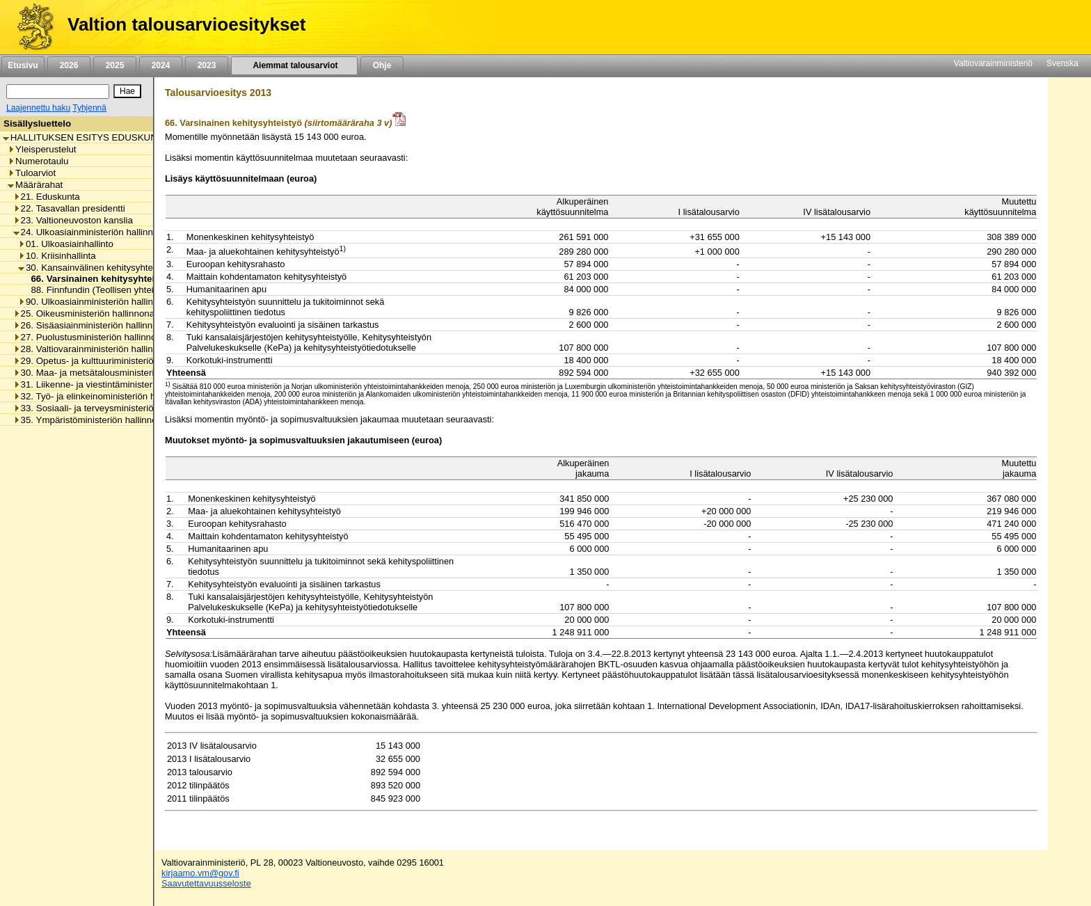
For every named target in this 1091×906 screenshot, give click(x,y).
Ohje (382, 65)
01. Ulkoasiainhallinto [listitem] (65, 244)
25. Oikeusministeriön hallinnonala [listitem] (87, 313)
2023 (207, 65)
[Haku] (57, 91)
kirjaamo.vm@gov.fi (200, 873)
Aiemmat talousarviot (294, 65)
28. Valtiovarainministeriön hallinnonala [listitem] (97, 349)
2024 (161, 65)
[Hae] (127, 91)
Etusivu (23, 65)
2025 (115, 65)
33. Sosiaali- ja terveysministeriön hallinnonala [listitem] (112, 408)
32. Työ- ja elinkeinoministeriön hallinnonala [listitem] (106, 396)
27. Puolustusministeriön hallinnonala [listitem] (93, 337)
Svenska (1062, 63)
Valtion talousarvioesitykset (186, 24)
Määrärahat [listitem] (35, 185)
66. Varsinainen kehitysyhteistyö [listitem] (98, 278)
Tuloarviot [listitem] (32, 173)
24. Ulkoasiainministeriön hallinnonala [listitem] (94, 232)
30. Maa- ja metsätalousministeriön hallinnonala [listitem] (115, 372)
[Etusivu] (30, 27)
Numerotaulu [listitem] (38, 161)
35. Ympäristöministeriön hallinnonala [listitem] (94, 420)
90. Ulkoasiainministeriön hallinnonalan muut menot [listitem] (128, 301)
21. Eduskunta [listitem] (46, 196)
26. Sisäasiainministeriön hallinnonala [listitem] (94, 325)
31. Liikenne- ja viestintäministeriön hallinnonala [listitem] (115, 384)
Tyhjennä (89, 108)
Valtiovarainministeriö (993, 63)
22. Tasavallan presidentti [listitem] (69, 208)
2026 (69, 65)
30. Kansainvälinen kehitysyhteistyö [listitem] (95, 267)
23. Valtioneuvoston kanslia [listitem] (73, 220)
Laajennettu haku (38, 108)
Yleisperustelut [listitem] (42, 149)
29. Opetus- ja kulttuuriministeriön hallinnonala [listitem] (112, 361)
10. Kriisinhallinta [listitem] (57, 256)
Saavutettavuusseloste (206, 883)
